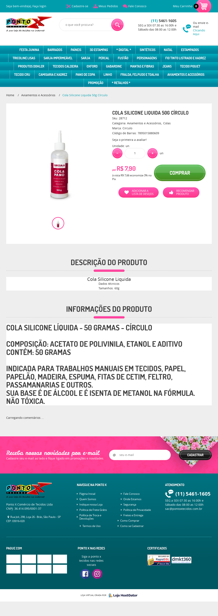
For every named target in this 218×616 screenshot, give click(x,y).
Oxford (92, 66)
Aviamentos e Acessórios (185, 74)
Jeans (167, 66)
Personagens (147, 58)
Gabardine (114, 66)
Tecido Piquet (190, 66)
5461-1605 (163, 20)
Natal (168, 50)
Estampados (190, 50)
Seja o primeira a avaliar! (129, 140)
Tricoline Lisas (24, 58)
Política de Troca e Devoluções (90, 516)
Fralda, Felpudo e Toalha (139, 74)
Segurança (129, 504)
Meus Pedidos (108, 6)
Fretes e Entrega (133, 515)
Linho (108, 74)
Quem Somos (87, 499)
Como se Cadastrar (132, 526)
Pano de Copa (85, 74)
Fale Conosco (137, 6)
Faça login (39, 6)
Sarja (85, 58)
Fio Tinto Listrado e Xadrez (185, 58)
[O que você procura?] (117, 25)
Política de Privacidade (137, 510)
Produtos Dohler (31, 66)
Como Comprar (129, 520)
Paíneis (76, 50)
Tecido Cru (22, 74)
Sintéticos (147, 50)
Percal (104, 58)
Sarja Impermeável (58, 58)
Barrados (55, 50)
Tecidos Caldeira (65, 66)
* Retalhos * (121, 83)
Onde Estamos (132, 499)
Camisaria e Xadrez (53, 74)
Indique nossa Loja (90, 504)
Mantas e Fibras (142, 66)
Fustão (123, 58)
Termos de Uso (91, 526)
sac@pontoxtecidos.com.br (183, 509)
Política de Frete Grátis (93, 510)
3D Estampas (99, 50)
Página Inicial (87, 494)
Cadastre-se (80, 6)
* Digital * (123, 50)
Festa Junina (29, 50)
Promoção (95, 83)
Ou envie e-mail (202, 28)
